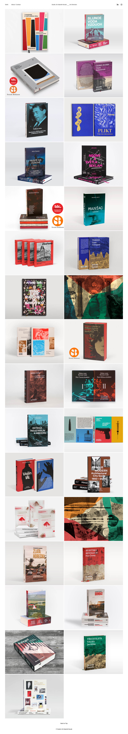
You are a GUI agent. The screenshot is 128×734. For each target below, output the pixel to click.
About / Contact (16, 4)
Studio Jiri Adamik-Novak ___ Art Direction (64, 4)
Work (6, 4)
